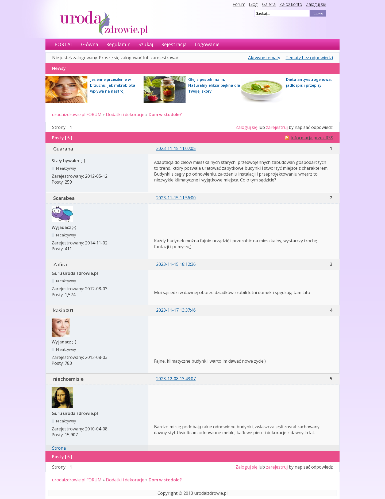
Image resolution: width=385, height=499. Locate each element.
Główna (89, 44)
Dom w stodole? (165, 114)
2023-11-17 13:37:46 (176, 310)
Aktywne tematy (264, 58)
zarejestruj (277, 127)
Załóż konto (290, 4)
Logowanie (207, 44)
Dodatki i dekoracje (125, 114)
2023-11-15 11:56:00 (176, 198)
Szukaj (145, 44)
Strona (59, 448)
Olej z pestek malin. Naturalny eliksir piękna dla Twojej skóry (214, 85)
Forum (239, 4)
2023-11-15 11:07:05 (176, 148)
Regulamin (118, 44)
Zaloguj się (316, 4)
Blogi (253, 4)
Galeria (269, 4)
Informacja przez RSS (312, 138)
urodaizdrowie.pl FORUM (77, 114)
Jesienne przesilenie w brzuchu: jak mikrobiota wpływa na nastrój (112, 85)
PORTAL (64, 44)
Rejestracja (174, 44)
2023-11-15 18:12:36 (176, 264)
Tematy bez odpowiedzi (309, 58)
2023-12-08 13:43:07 (176, 379)
